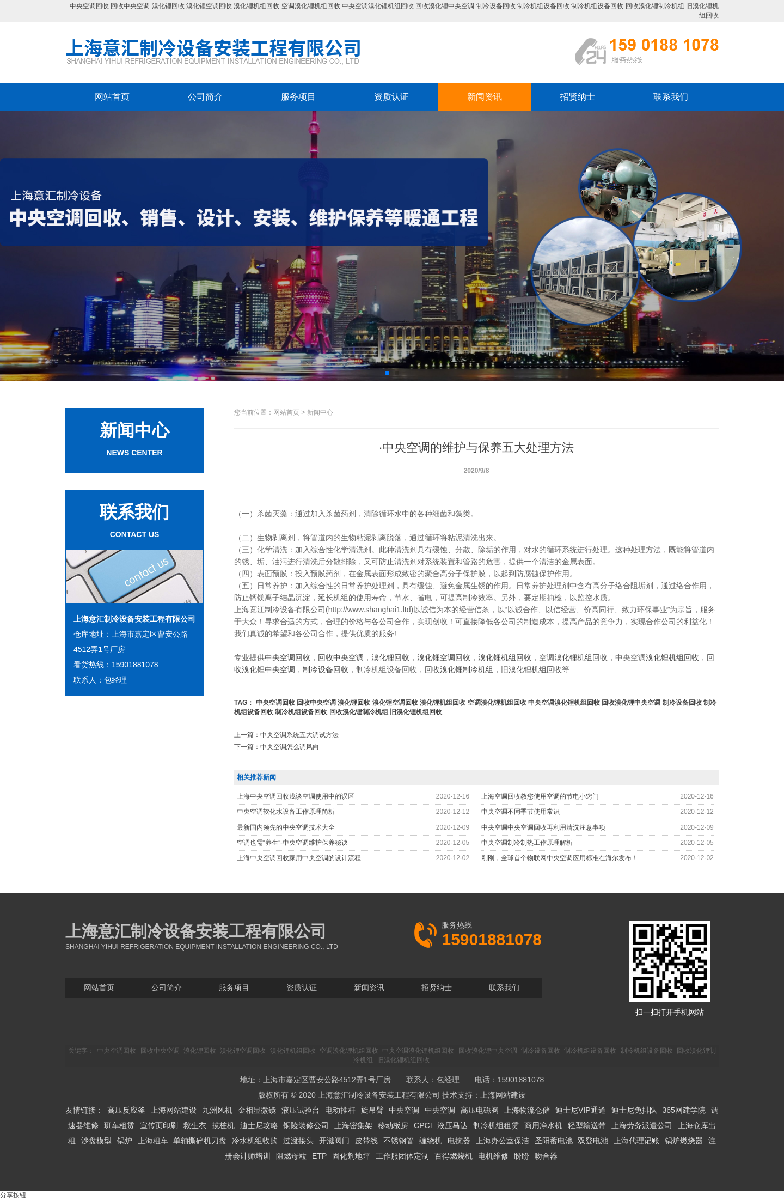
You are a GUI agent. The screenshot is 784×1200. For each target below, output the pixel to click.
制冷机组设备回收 (543, 6)
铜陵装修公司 (306, 1125)
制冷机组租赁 (496, 1125)
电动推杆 (340, 1110)
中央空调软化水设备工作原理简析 (286, 811)
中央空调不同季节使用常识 (520, 811)
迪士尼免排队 (634, 1110)
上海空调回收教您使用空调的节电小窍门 (540, 796)
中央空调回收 (89, 6)
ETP (319, 1156)
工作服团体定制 (402, 1156)
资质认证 (391, 96)
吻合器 (546, 1156)
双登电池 (593, 1140)
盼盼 (521, 1156)
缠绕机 (430, 1140)
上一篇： (286, 735)
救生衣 (194, 1125)
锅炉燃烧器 (684, 1140)
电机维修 (493, 1156)
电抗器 (459, 1140)
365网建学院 (683, 1110)
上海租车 (153, 1140)
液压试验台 (300, 1110)
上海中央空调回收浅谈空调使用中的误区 (295, 796)
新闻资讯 (484, 96)
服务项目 (298, 96)
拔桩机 (223, 1125)
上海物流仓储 (527, 1110)
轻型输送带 (587, 1125)
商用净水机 (543, 1125)
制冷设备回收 (496, 6)
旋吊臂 (372, 1110)
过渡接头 (298, 1140)
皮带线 (366, 1140)
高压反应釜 (126, 1110)
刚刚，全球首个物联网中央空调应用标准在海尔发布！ (559, 858)
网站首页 (112, 96)
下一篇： (276, 747)
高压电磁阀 (480, 1110)
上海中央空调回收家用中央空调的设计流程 (299, 858)
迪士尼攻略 (259, 1125)
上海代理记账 (636, 1140)
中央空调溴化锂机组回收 (378, 6)
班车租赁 (119, 1125)
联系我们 (670, 96)
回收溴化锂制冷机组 (655, 6)
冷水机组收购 (255, 1140)
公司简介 (205, 96)
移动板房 (393, 1125)
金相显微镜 (257, 1110)
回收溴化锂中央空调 (444, 6)
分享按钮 (13, 1195)
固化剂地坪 (351, 1156)
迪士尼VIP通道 (580, 1110)
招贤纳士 (577, 96)
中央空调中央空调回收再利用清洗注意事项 (543, 827)
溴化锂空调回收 (209, 6)
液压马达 (452, 1125)
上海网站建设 (503, 1095)
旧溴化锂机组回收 (416, 712)
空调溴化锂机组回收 (310, 6)
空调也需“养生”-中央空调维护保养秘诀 (292, 842)
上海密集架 (353, 1125)
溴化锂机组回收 (256, 6)
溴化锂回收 (168, 6)
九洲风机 (217, 1110)
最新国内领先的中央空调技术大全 (286, 827)
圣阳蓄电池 (554, 1140)
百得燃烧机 (453, 1156)
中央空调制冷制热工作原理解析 (527, 842)
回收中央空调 (130, 6)
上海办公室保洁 (502, 1140)
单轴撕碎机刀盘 (199, 1140)
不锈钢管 (398, 1140)
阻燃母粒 (291, 1156)
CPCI (423, 1125)
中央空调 (404, 1110)
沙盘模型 (96, 1140)
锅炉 (124, 1140)
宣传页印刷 (159, 1125)
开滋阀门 (334, 1140)
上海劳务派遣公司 (641, 1125)
